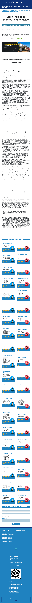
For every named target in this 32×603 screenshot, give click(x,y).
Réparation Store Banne (7, 6)
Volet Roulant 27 (5, 540)
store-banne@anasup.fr (18, 562)
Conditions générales (20, 530)
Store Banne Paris (5, 5)
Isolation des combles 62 (7, 537)
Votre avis (4, 518)
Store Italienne (17, 6)
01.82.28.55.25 (18, 564)
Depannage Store (5, 533)
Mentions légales (5, 530)
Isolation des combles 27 (7, 538)
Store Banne (4, 7)
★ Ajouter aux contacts (14, 592)
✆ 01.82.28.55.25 (20, 2)
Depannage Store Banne (25, 5)
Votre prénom (5, 512)
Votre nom (4, 509)
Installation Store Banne (15, 5)
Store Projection (26, 6)
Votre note (4, 514)
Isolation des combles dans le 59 (8, 534)
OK (16, 600)
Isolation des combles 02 (7, 541)
